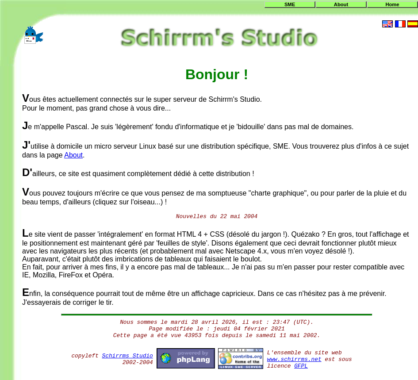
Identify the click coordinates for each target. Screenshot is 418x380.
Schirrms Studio (127, 356)
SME (289, 4)
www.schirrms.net (294, 359)
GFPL (301, 366)
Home (392, 4)
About (341, 4)
